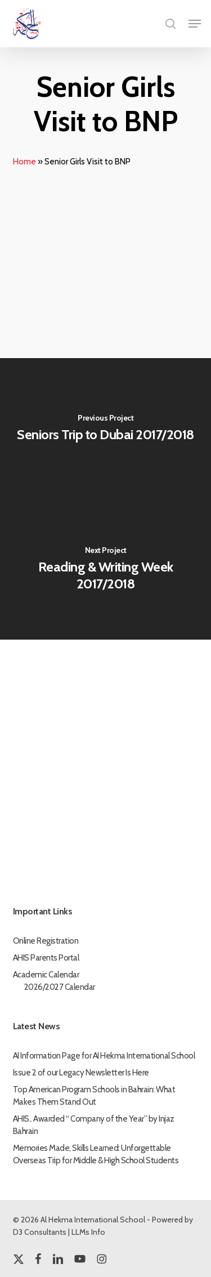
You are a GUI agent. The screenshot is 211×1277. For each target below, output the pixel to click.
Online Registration (46, 941)
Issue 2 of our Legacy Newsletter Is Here (81, 1073)
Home (24, 162)
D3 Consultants (39, 1232)
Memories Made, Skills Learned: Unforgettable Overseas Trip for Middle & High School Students (96, 1154)
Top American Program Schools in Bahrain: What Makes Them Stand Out (94, 1095)
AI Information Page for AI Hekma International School (104, 1056)
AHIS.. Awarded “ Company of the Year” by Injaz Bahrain (93, 1125)
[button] (194, 23)
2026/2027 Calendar (59, 987)
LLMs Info (88, 1232)
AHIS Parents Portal (46, 958)
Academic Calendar (46, 975)
